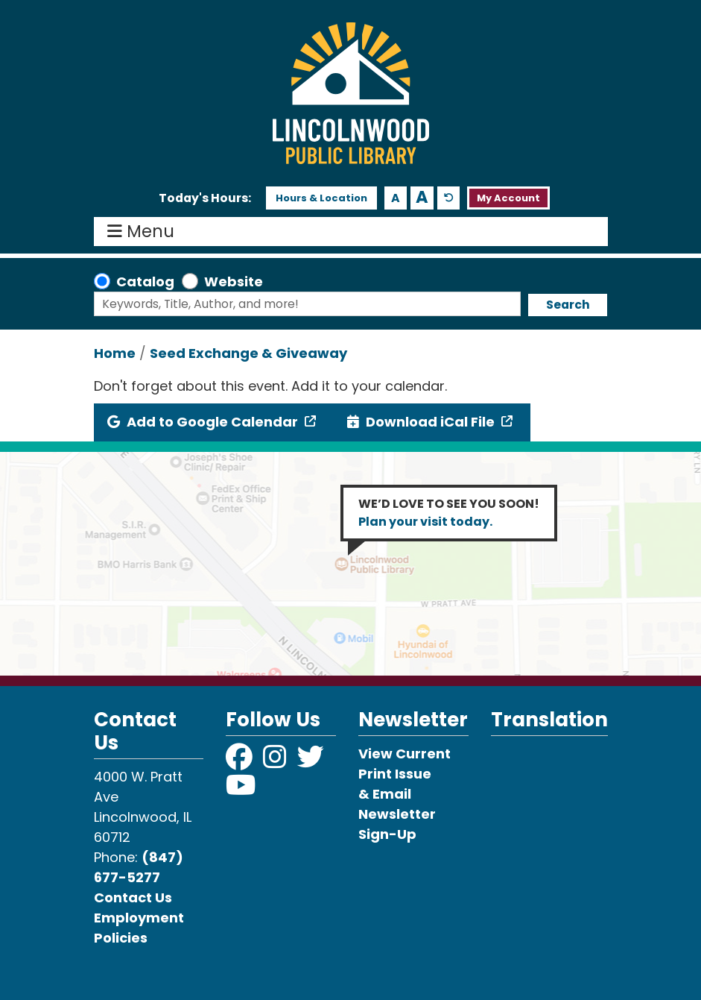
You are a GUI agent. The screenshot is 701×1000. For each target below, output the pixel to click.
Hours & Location (321, 198)
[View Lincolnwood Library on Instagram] (276, 761)
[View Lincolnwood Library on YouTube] (241, 790)
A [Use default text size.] (448, 198)
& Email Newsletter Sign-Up (397, 813)
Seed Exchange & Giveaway (248, 353)
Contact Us (133, 897)
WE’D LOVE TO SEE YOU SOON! (448, 512)
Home (115, 353)
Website (233, 281)
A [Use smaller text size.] (395, 198)
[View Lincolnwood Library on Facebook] (241, 761)
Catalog (145, 281)
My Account (508, 198)
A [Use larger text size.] (422, 197)
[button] (204, 198)
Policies (121, 937)
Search (568, 304)
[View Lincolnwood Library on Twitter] (312, 761)
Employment (139, 917)
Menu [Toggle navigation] (144, 232)
